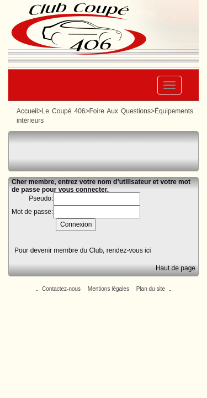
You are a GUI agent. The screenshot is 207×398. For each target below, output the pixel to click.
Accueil (27, 111)
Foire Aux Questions (119, 111)
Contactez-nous (61, 289)
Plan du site (150, 289)
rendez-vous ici (129, 250)
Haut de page (175, 268)
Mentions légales (108, 289)
